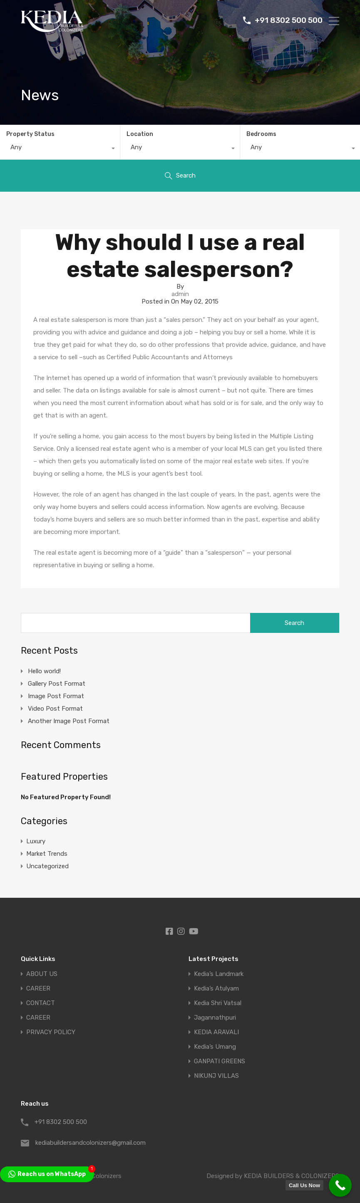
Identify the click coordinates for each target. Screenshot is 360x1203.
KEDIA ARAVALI (216, 1032)
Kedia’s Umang (215, 1047)
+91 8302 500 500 (289, 20)
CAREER (38, 989)
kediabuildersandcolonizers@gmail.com (87, 1142)
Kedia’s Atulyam (216, 989)
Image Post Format (56, 696)
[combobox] (60, 149)
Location (140, 134)
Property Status (30, 134)
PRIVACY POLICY (50, 1032)
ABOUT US (41, 974)
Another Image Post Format (68, 721)
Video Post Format (55, 708)
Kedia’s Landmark (218, 974)
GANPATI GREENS (219, 1061)
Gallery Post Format (56, 683)
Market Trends (46, 853)
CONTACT (40, 1003)
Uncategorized (47, 866)
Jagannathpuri (215, 1018)
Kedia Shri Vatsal (217, 1003)
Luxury (35, 841)
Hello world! (44, 671)
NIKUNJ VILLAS (216, 1076)
